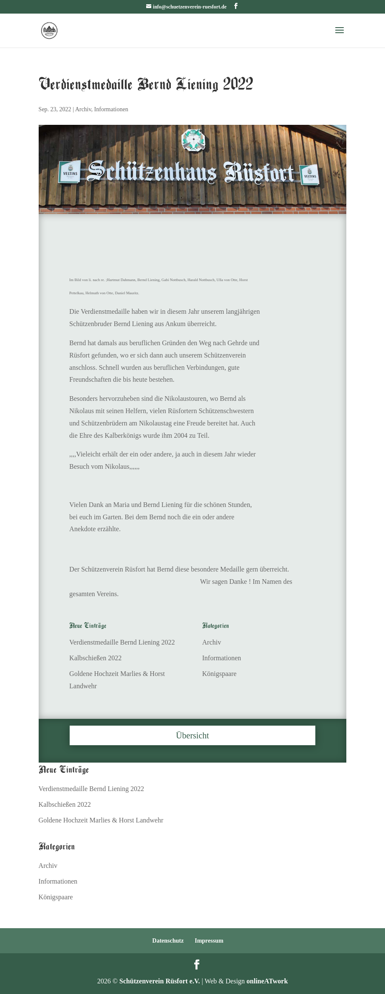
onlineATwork (267, 981)
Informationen (111, 109)
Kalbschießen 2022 (95, 658)
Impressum (209, 941)
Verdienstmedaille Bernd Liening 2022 (122, 642)
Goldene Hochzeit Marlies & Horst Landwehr (101, 820)
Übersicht (192, 735)
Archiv (83, 109)
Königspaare (219, 673)
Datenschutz (168, 941)
